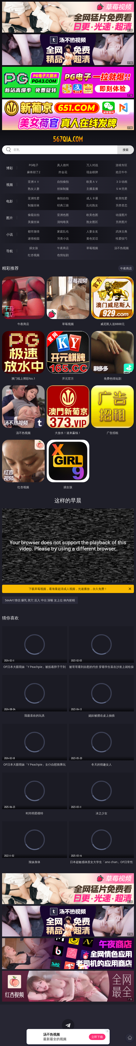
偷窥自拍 (33, 215)
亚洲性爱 (33, 198)
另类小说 (63, 238)
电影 (9, 201)
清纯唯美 (63, 222)
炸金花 (63, 172)
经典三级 (63, 205)
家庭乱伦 (63, 231)
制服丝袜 (33, 205)
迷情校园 (33, 238)
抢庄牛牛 (121, 172)
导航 (9, 251)
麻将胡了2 (33, 172)
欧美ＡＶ (92, 182)
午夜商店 (63, 248)
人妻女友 (92, 231)
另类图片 (121, 222)
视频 (9, 184)
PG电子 (34, 165)
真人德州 (63, 165)
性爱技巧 (121, 238)
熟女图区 (92, 222)
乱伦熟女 (92, 205)
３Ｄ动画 (121, 182)
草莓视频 (92, 248)
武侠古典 (121, 231)
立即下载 (97, 1037)
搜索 (126, 150)
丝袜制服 (63, 189)
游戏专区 (121, 165)
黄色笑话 (92, 238)
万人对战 (92, 165)
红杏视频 (33, 255)
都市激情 (33, 231)
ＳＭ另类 (121, 189)
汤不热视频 (121, 248)
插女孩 (33, 248)
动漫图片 (121, 215)
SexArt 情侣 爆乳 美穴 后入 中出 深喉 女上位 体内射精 (40, 600)
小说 (9, 234)
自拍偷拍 (63, 182)
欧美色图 (92, 215)
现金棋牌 (92, 172)
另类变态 (121, 205)
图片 (9, 218)
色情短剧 (63, 255)
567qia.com (68, 139)
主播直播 (92, 189)
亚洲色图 (63, 215)
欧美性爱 (121, 198)
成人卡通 (92, 198)
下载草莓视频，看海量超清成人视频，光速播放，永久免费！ (80, 588)
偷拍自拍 (63, 198)
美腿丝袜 (33, 222)
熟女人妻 (33, 189)
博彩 (9, 168)
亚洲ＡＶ (33, 182)
